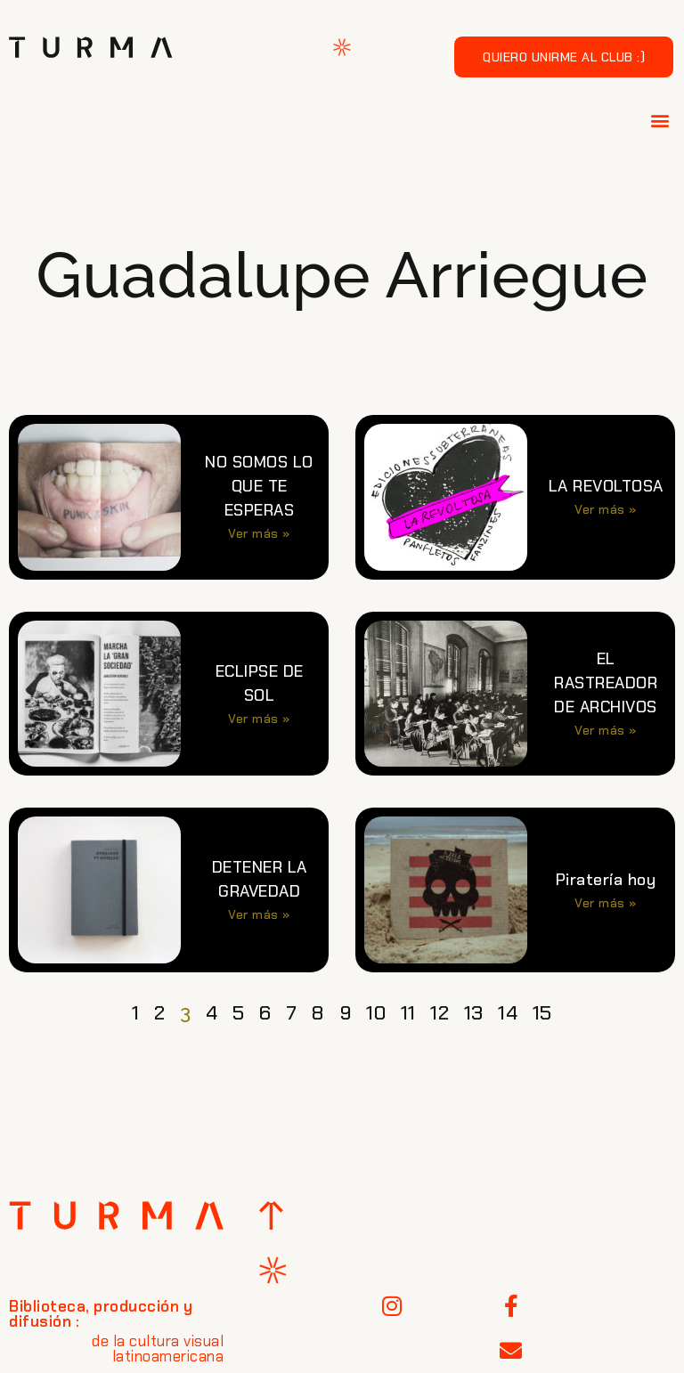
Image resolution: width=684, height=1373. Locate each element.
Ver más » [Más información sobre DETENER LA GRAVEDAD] (259, 914)
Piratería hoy (606, 879)
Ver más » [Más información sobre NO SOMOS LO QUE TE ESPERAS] (259, 533)
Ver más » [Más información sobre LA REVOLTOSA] (605, 509)
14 (507, 1013)
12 (439, 1013)
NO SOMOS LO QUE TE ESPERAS (259, 486)
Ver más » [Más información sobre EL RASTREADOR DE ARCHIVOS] (605, 730)
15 (542, 1013)
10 (376, 1013)
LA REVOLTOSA (606, 486)
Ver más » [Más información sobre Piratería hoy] (605, 903)
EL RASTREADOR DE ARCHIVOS (605, 683)
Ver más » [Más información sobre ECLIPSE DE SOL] (259, 719)
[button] (661, 119)
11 (408, 1013)
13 (474, 1013)
